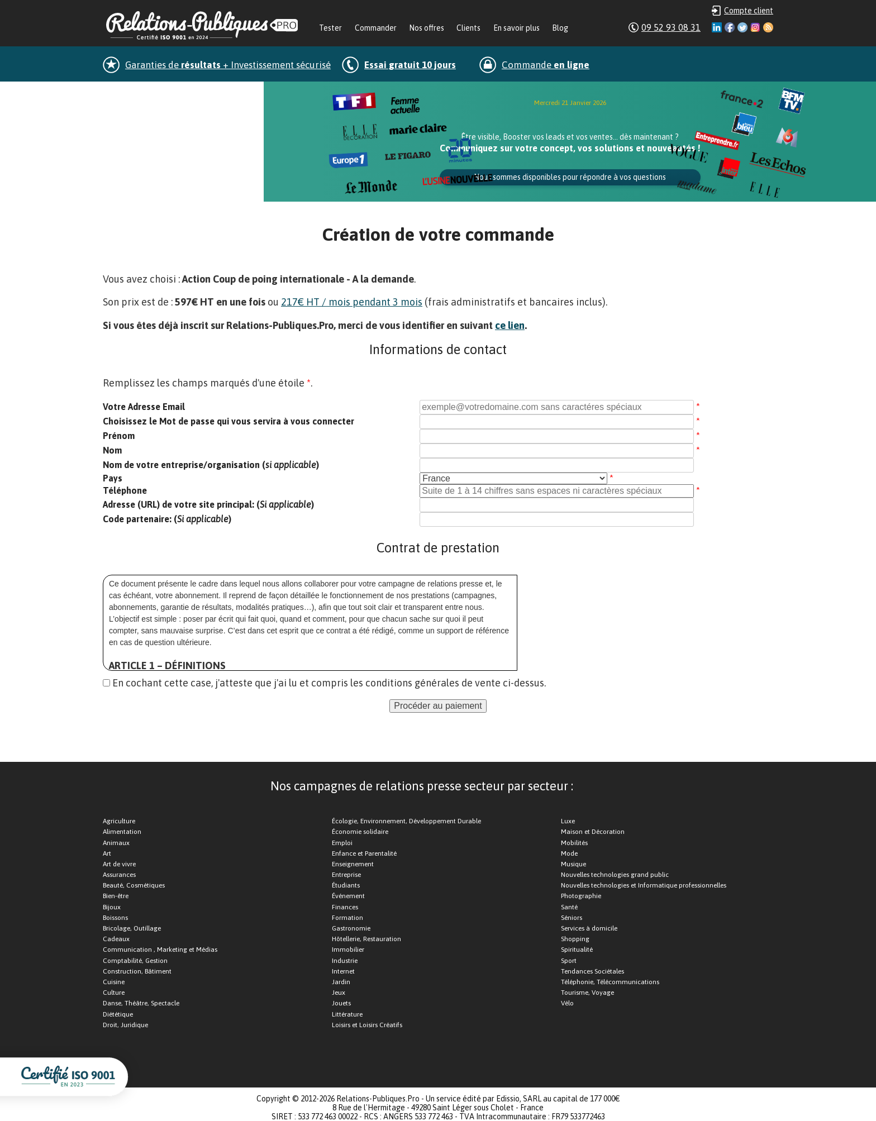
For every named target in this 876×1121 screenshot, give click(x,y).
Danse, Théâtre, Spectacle (141, 1003)
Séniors (571, 918)
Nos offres (426, 27)
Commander (376, 27)
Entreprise (346, 875)
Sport (569, 961)
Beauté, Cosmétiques (134, 885)
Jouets (341, 1003)
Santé (569, 907)
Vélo (567, 1003)
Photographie (581, 896)
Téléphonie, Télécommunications (610, 982)
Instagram (755, 27)
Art (107, 853)
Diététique (118, 1014)
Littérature (347, 1014)
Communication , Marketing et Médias (160, 949)
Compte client (748, 10)
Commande (545, 64)
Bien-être (115, 896)
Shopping (575, 939)
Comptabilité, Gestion (135, 961)
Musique (573, 864)
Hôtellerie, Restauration (366, 939)
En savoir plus (516, 27)
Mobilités (574, 843)
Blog (560, 27)
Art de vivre (119, 864)
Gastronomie (351, 928)
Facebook (730, 27)
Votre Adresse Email (144, 407)
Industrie (345, 961)
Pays (112, 478)
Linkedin (717, 27)
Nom (112, 450)
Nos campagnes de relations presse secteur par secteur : (421, 786)
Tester (330, 27)
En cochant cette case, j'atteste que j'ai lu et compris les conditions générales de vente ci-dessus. (329, 683)
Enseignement (353, 864)
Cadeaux (116, 939)
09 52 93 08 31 (671, 27)
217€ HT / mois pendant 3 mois (351, 302)
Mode (569, 853)
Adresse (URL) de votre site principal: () (208, 504)
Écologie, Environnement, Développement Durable (406, 821)
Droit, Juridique (125, 1025)
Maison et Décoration (593, 832)
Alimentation (122, 832)
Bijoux (112, 907)
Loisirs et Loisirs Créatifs (367, 1025)
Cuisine (114, 982)
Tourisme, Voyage (587, 992)
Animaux (116, 843)
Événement (348, 896)
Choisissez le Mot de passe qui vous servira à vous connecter (228, 421)
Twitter (742, 27)
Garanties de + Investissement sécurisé (228, 64)
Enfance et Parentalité (364, 853)
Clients (468, 27)
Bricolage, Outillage (132, 928)
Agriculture (119, 821)
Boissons (115, 918)
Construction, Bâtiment (137, 971)
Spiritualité (577, 949)
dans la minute (182, 93)
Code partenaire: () (167, 519)
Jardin (341, 982)
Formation (347, 918)
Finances (345, 907)
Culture (114, 992)
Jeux (338, 992)
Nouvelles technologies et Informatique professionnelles (643, 885)
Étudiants (346, 885)
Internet (343, 971)
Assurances (119, 875)
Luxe (568, 821)
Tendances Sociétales (592, 971)
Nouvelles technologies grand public (615, 875)
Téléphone (125, 490)
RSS (768, 27)
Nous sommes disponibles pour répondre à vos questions (570, 177)
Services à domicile (589, 928)
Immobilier (348, 949)
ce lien (510, 325)
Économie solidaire (360, 832)
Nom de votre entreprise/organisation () (211, 465)
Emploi (342, 843)
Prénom (119, 436)
